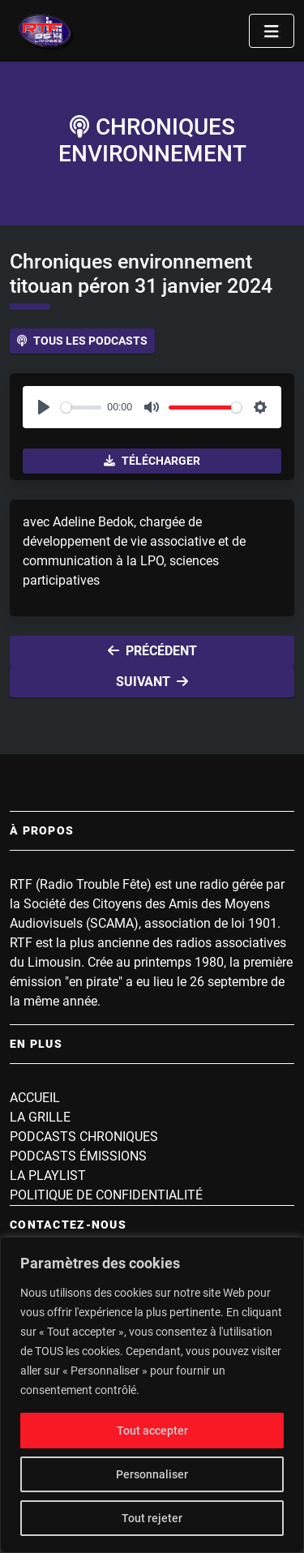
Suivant (152, 681)
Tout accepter (152, 1430)
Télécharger (152, 460)
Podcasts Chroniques (84, 1136)
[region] (152, 1395)
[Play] (44, 407)
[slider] (81, 407)
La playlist (48, 1175)
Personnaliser (152, 1474)
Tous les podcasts (82, 340)
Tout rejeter (152, 1518)
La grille (40, 1117)
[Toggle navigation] (271, 31)
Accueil (35, 1097)
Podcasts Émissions (78, 1156)
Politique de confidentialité (106, 1195)
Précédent (152, 651)
